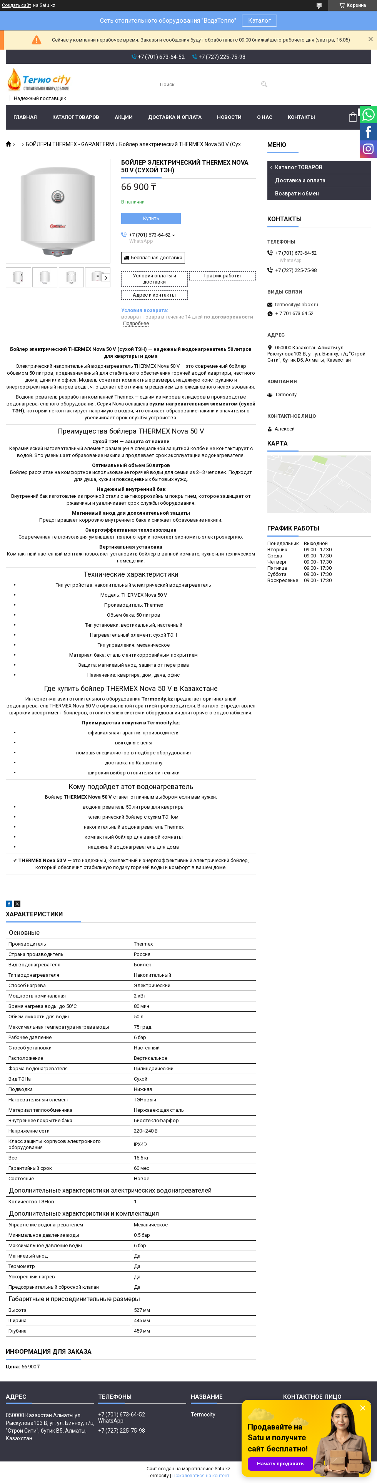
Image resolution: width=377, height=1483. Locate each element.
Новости (229, 117)
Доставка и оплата (175, 117)
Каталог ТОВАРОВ (75, 117)
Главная (25, 117)
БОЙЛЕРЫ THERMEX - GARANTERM (70, 144)
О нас (264, 117)
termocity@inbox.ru (296, 304)
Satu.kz (222, 1468)
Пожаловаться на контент (200, 1475)
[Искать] (264, 84)
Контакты (301, 117)
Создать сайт (16, 5)
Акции (124, 117)
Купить (151, 218)
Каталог (259, 20)
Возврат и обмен (297, 193)
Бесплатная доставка (156, 257)
